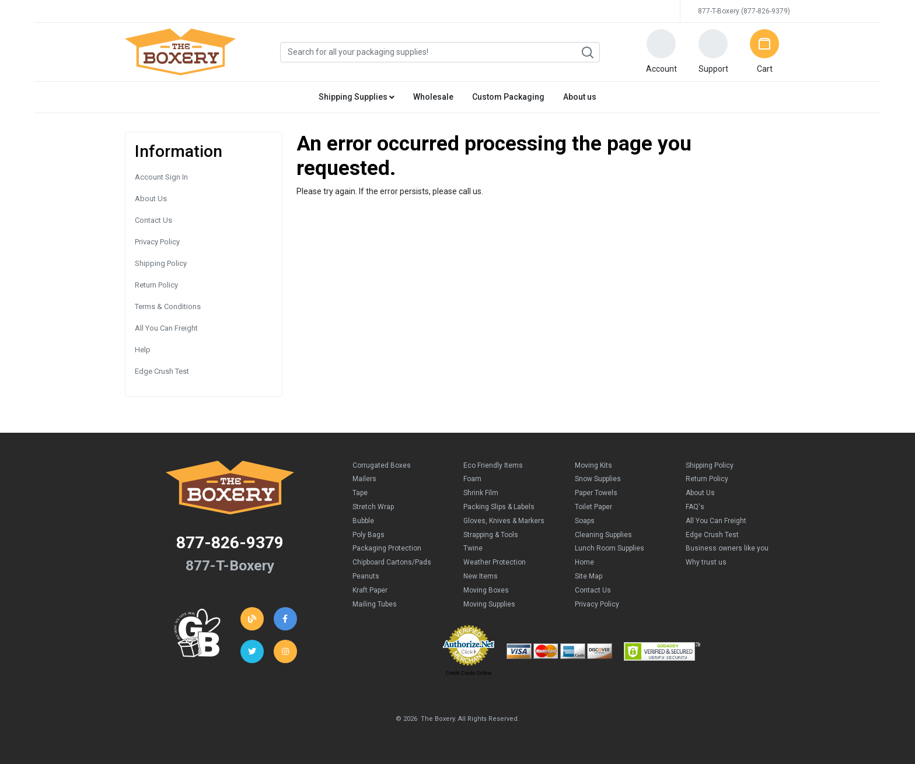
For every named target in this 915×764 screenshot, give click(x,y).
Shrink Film (480, 493)
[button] (661, 52)
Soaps (585, 521)
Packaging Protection (386, 548)
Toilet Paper (593, 507)
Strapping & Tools (490, 535)
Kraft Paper (369, 590)
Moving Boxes (486, 590)
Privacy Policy (157, 241)
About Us (151, 198)
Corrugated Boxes (381, 465)
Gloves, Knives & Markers (503, 521)
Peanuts (365, 576)
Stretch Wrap (373, 507)
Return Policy (156, 285)
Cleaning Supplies (603, 535)
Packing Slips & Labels (499, 507)
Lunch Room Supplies (609, 548)
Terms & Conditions (168, 306)
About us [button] (579, 96)
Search (587, 52)
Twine (473, 548)
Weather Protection (494, 562)
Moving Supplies (489, 604)
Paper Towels (596, 493)
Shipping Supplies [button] (356, 96)
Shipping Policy (161, 263)
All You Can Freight (166, 328)
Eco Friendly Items (493, 465)
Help (143, 349)
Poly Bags (368, 535)
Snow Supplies (598, 479)
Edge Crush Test (162, 371)
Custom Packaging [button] (508, 96)
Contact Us (153, 220)
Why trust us (706, 562)
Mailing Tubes (374, 604)
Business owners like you (727, 548)
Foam (472, 479)
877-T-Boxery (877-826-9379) (744, 11)
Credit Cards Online (468, 673)
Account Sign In (161, 177)
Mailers (364, 479)
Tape (360, 493)
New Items (480, 576)
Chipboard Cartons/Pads (391, 562)
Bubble (363, 521)
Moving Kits (593, 465)
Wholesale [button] (433, 96)
